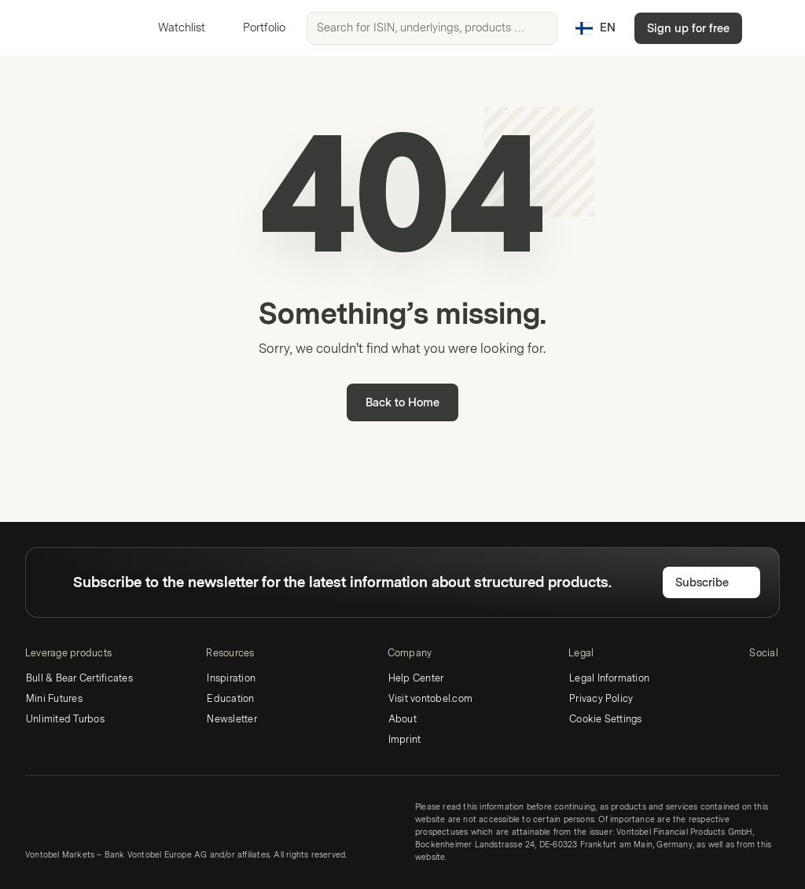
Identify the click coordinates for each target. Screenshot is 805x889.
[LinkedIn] (758, 680)
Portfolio (254, 28)
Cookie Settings (605, 719)
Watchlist (172, 28)
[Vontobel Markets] (68, 28)
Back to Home (402, 403)
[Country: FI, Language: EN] (595, 28)
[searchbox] (432, 28)
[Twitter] (783, 680)
